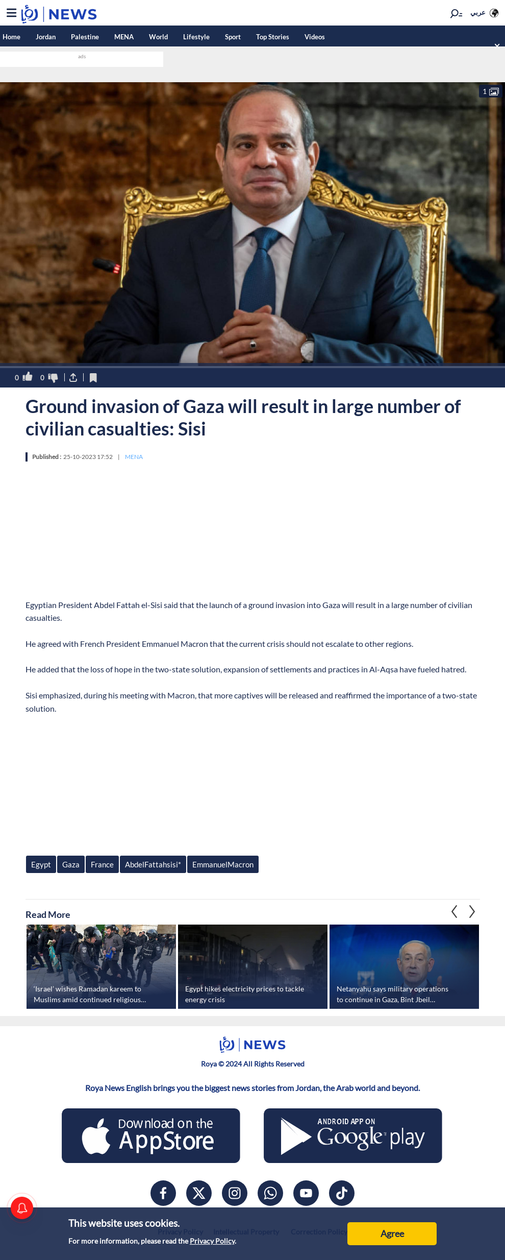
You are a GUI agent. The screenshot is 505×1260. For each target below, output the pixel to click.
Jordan (46, 37)
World (158, 37)
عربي (478, 12)
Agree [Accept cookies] (392, 1233)
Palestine (85, 37)
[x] (199, 1193)
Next (454, 912)
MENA (124, 37)
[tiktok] (342, 1193)
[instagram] (234, 1193)
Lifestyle (196, 37)
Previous (472, 912)
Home (11, 37)
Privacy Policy (212, 1241)
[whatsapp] (270, 1193)
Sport (233, 37)
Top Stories (272, 37)
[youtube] (306, 1193)
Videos (315, 37)
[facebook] (163, 1193)
